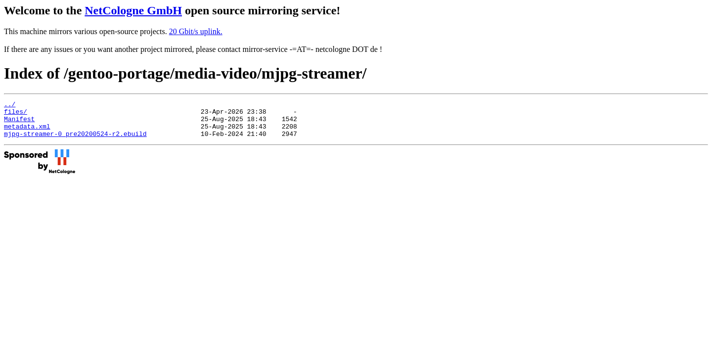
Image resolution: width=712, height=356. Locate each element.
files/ (15, 114)
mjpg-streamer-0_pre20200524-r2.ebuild (75, 140)
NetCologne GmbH (133, 10)
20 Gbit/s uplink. (195, 31)
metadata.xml (27, 132)
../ (9, 105)
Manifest (19, 123)
